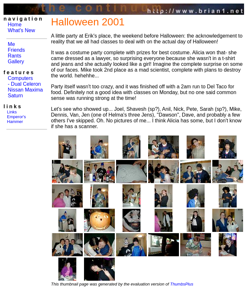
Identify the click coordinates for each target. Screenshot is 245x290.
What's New (21, 30)
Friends (16, 50)
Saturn (15, 95)
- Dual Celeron (24, 84)
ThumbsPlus (181, 284)
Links (12, 112)
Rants (14, 55)
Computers (20, 78)
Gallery (16, 61)
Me (11, 44)
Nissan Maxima (25, 89)
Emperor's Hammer (15, 119)
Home (14, 24)
